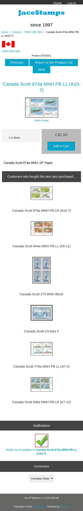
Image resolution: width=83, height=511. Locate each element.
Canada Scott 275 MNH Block (41, 294)
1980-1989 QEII (33, 31)
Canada (16, 31)
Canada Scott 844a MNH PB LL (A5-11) (41, 246)
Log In (71, 3)
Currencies (41, 466)
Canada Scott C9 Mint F (41, 331)
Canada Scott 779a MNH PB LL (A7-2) (41, 366)
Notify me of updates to (41, 444)
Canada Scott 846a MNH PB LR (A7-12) (41, 402)
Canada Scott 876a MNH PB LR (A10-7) (41, 210)
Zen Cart (64, 506)
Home (57, 3)
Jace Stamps (39, 506)
